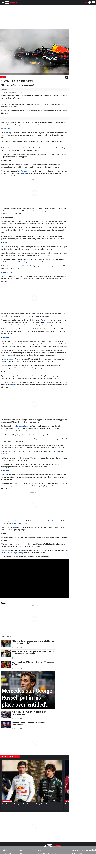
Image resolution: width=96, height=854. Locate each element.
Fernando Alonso (22, 426)
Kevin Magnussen (25, 262)
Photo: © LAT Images (6, 74)
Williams (7, 129)
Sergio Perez (17, 553)
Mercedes (6, 471)
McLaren (6, 337)
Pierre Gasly (24, 173)
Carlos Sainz (5, 454)
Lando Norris (33, 431)
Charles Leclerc (55, 452)
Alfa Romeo (7, 272)
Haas (5, 243)
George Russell (47, 521)
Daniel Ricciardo (9, 359)
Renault (13, 385)
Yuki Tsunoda (22, 171)
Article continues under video (34, 118)
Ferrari (43, 320)
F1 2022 (3, 77)
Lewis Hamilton (17, 523)
